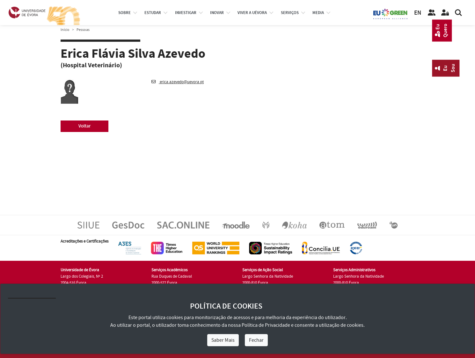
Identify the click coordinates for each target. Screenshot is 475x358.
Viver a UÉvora (252, 13)
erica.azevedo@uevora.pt (177, 82)
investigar (185, 13)
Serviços (290, 13)
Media (318, 13)
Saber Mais (223, 340)
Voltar (84, 126)
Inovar (217, 13)
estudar (152, 13)
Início (65, 29)
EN (417, 13)
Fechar (256, 340)
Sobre (124, 13)
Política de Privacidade (266, 325)
